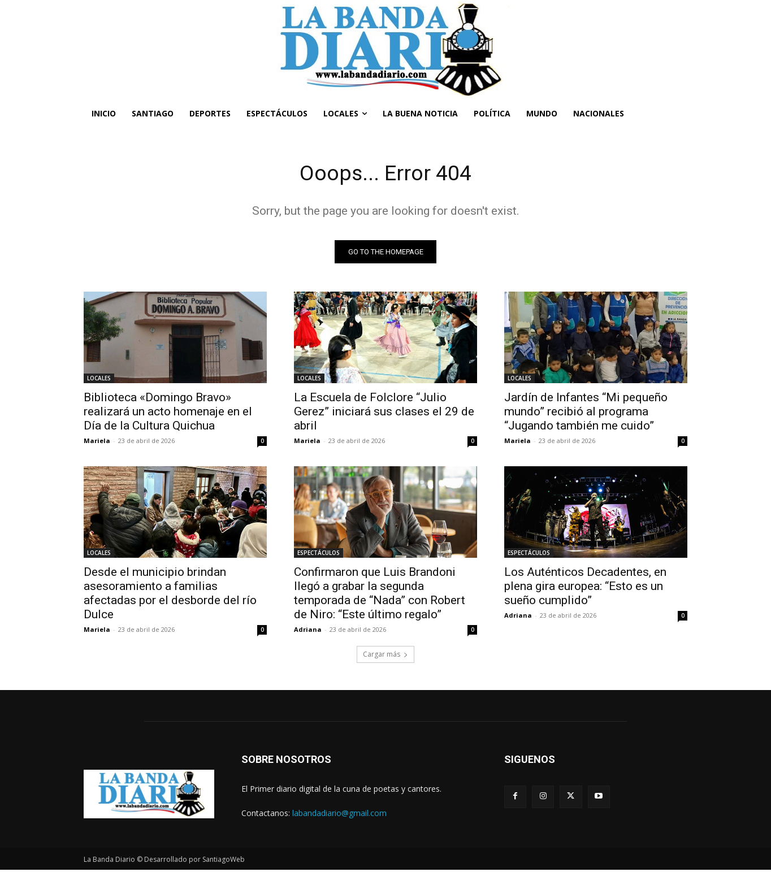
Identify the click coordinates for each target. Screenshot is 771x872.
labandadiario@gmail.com (339, 814)
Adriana (308, 631)
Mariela (97, 442)
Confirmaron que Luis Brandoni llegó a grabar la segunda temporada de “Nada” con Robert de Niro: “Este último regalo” (379, 595)
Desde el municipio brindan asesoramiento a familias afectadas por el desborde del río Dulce (170, 595)
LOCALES (99, 380)
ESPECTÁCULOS (318, 554)
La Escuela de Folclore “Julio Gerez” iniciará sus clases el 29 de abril (384, 413)
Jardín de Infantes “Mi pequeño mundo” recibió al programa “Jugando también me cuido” (586, 413)
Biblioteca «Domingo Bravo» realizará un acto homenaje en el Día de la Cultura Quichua (168, 413)
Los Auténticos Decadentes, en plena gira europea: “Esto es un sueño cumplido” (585, 588)
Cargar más (385, 656)
